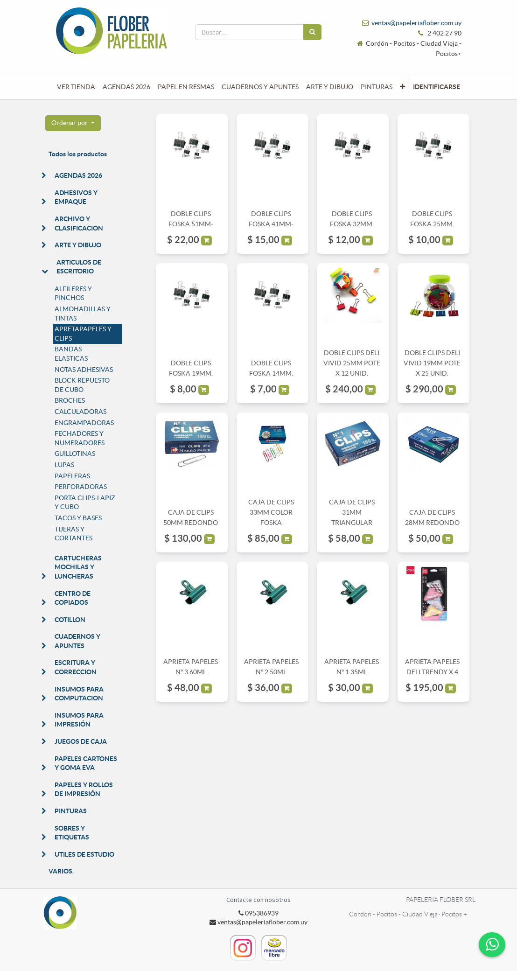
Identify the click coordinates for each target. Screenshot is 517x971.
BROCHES (70, 400)
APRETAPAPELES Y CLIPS (83, 333)
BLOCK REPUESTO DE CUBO (82, 385)
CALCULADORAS (80, 411)
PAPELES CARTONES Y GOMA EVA (86, 763)
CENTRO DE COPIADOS (73, 598)
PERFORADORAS (81, 486)
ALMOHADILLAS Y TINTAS (83, 313)
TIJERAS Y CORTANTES (73, 533)
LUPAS (64, 464)
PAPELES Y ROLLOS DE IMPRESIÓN (84, 789)
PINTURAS (71, 811)
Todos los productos (78, 154)
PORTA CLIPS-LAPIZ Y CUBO (85, 502)
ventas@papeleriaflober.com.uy (416, 23)
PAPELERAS (72, 476)
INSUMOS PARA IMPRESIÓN (79, 720)
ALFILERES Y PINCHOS (73, 293)
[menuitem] (76, 86)
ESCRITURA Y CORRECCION (76, 667)
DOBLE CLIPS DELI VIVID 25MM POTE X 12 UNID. (351, 363)
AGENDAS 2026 (78, 175)
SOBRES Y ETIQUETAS (72, 832)
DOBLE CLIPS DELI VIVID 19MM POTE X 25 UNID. (432, 363)
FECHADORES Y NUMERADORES (80, 438)
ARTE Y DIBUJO (78, 245)
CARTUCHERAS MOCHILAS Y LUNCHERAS (78, 567)
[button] (402, 86)
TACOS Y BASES (78, 518)
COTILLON (70, 619)
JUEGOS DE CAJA (81, 741)
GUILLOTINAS (75, 453)
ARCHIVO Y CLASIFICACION (79, 223)
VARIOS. (61, 871)
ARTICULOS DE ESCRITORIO (78, 266)
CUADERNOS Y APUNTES (77, 641)
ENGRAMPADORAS (84, 422)
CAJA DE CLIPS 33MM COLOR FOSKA (271, 512)
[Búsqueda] (312, 32)
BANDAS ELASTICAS (71, 353)
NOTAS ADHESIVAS (84, 369)
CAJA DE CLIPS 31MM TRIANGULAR (352, 512)
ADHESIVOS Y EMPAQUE (76, 197)
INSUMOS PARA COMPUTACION (79, 693)
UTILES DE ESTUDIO (84, 854)
